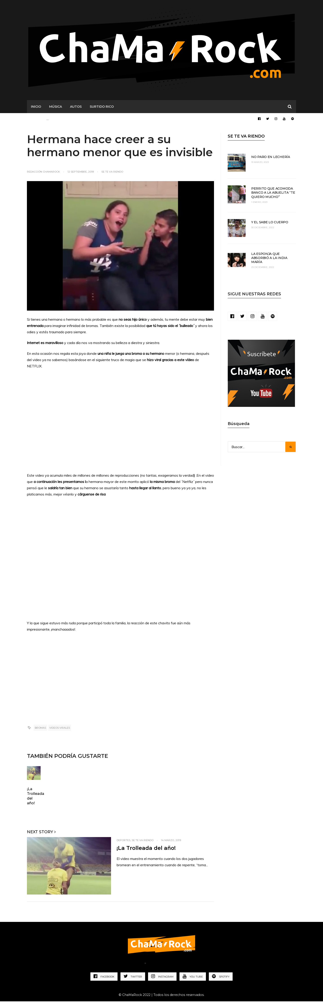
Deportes (123, 841)
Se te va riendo (112, 172)
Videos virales (59, 728)
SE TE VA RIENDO (246, 137)
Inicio (36, 107)
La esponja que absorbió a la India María (269, 259)
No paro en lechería (270, 158)
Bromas (40, 728)
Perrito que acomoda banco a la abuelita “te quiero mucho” (273, 193)
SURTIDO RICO (102, 107)
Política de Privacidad (170, 964)
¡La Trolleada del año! (147, 849)
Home (135, 964)
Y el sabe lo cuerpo (269, 223)
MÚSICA (55, 107)
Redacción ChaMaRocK (43, 172)
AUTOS (76, 107)
